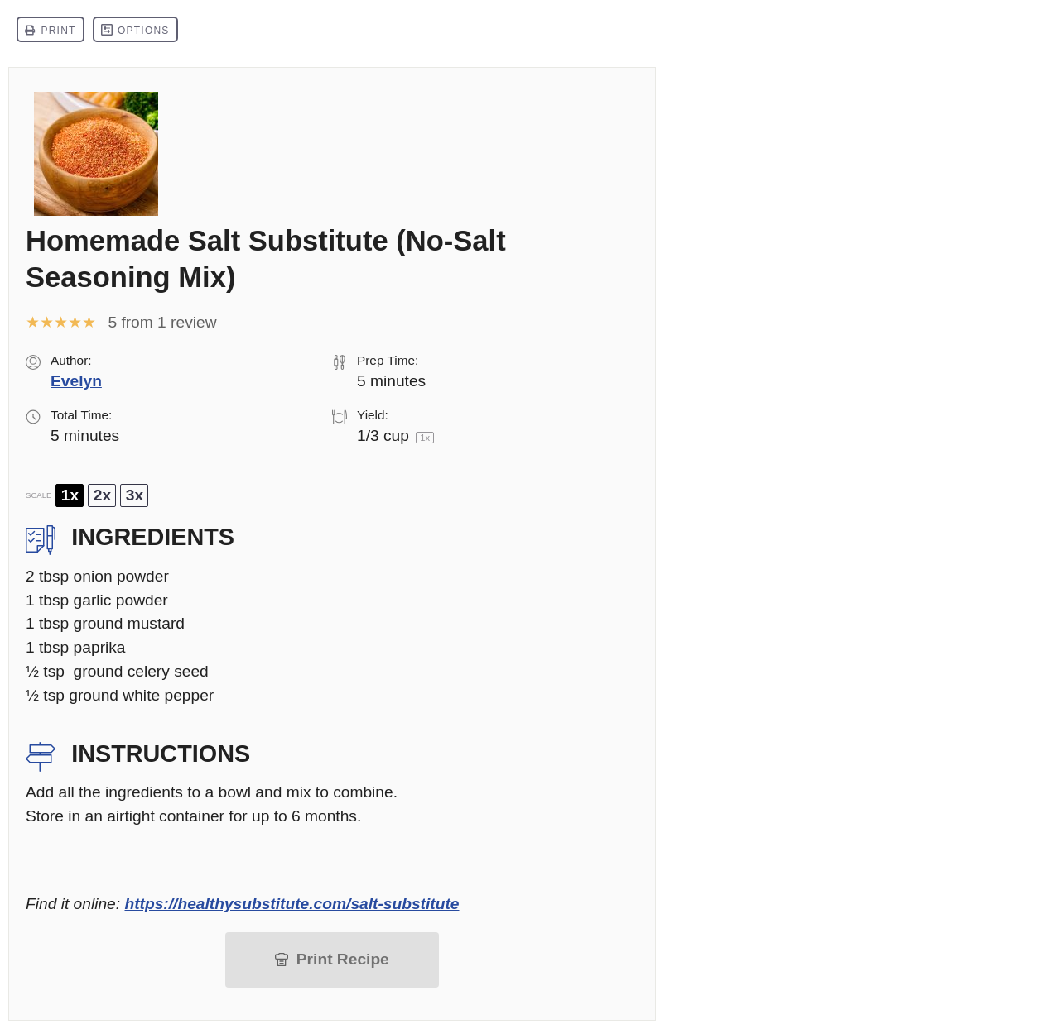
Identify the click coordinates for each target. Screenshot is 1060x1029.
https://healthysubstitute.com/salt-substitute (291, 903)
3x (134, 495)
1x (70, 495)
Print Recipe (342, 959)
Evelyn (76, 381)
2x (102, 495)
